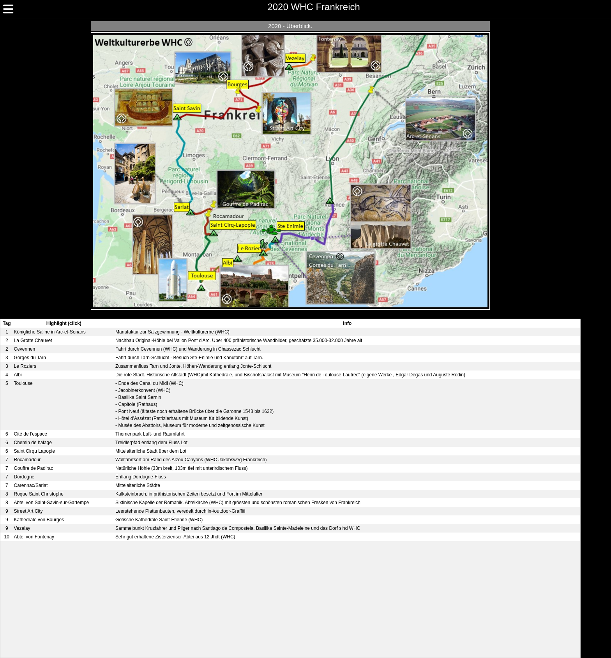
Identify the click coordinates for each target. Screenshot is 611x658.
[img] (8, 9)
